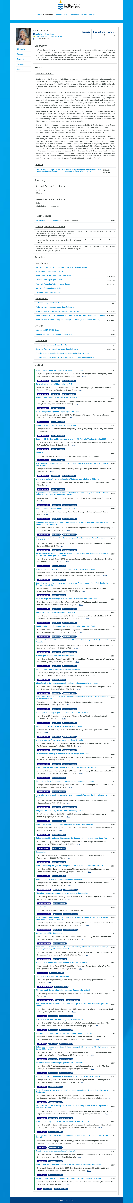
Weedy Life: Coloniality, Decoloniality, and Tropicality (56, 508)
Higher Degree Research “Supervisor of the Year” (54, 334)
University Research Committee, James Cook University (57, 349)
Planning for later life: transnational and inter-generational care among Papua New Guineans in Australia (72, 539)
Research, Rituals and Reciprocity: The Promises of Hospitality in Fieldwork (64, 1033)
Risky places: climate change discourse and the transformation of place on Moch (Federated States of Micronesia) (72, 698)
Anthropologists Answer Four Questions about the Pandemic (59, 879)
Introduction (41, 852)
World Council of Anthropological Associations (53, 276)
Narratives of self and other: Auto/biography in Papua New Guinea (61, 1019)
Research (20, 54)
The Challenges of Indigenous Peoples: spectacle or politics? (59, 411)
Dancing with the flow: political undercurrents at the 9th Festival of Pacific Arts (66, 767)
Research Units (61, 15)
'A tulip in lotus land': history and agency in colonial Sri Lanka (59, 740)
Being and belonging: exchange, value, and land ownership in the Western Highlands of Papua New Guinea (72, 1107)
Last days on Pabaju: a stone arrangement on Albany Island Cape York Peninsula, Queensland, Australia (72, 584)
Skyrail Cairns (41, 907)
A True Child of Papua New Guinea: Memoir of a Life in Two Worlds (61, 963)
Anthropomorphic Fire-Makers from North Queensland (57, 398)
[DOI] (45, 471)
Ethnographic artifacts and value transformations (55, 656)
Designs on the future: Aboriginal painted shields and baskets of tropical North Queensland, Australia (72, 641)
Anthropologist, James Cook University (50, 303)
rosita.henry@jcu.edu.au (44, 34)
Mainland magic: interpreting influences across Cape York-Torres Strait (63, 990)
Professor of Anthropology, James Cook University (55, 307)
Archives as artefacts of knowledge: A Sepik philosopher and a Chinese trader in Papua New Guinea (72, 1005)
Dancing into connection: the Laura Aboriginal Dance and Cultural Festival (64, 824)
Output (20, 69)
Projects (84, 15)
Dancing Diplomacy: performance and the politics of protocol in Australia (64, 1121)
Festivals (39, 453)
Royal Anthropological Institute (48, 292)
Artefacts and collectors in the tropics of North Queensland (59, 726)
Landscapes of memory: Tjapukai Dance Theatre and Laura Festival (62, 713)
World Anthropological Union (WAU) (49, 272)
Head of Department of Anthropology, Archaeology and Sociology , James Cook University (70, 315)
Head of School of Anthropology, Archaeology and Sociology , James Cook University (68, 319)
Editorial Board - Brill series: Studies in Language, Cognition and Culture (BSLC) (66, 357)
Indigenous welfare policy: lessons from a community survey (59, 811)
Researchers (48, 15)
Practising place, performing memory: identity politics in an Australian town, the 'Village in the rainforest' (72, 464)
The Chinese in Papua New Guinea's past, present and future (59, 370)
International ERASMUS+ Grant (47, 330)
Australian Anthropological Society (49, 280)
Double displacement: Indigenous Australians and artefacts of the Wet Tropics (66, 626)
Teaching (20, 59)
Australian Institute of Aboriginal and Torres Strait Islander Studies (61, 267)
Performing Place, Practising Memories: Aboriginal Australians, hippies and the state (68, 1178)
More (84, 376)
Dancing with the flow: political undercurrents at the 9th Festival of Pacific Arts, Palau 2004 (71, 439)
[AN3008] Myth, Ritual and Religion (49, 220)
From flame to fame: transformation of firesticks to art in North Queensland (65, 569)
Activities (92, 15)
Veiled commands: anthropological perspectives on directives (59, 1063)
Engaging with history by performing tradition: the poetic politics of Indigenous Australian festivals (72, 1136)
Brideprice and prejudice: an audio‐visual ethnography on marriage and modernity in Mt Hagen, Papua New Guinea (72, 523)
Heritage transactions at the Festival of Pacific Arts (55, 612)
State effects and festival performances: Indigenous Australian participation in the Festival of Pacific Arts (72, 1091)
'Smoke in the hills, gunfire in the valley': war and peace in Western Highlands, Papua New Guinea (72, 796)
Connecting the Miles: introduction (49, 933)
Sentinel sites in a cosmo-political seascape (52, 976)
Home (39, 15)
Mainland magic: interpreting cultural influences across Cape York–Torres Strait (66, 599)
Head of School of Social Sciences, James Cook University (57, 311)
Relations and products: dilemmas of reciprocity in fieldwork (59, 669)
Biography (21, 49)
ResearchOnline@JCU (68, 380)
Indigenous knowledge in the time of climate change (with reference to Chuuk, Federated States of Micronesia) (72, 1048)
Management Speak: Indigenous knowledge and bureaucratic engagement (65, 781)
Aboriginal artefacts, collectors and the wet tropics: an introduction (62, 893)
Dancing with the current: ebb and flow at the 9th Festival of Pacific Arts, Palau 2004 (68, 1165)
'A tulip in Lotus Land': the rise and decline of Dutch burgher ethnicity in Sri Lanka (67, 479)
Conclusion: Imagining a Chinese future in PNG (54, 384)
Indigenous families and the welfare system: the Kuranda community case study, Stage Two (71, 838)
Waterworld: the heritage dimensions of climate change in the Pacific (62, 754)
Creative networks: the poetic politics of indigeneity (56, 425)
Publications (74, 15)
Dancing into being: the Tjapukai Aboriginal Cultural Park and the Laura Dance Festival (69, 866)
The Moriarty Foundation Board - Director (52, 345)
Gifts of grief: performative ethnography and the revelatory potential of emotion (67, 683)
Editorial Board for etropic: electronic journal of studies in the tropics (62, 353)
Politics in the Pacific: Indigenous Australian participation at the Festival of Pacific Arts (69, 1076)
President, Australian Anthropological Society (53, 284)
